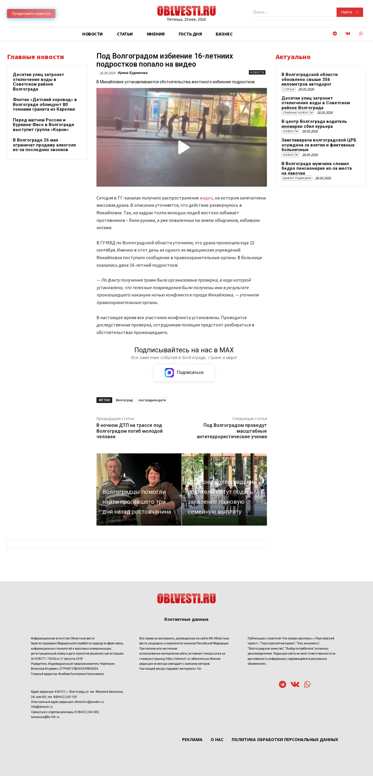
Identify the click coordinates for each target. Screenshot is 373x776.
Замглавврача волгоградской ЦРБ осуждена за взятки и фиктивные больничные (318, 144)
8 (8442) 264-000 (86, 712)
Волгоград (124, 400)
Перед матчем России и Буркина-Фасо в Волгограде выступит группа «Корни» (43, 124)
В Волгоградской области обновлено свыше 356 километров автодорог (309, 79)
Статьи (288, 89)
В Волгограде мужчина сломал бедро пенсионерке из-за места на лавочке (316, 168)
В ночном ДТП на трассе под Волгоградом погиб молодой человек (129, 431)
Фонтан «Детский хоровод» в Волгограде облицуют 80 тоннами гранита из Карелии (45, 104)
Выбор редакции (297, 178)
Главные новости (298, 112)
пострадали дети (152, 400)
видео (206, 198)
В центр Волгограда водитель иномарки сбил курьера (314, 124)
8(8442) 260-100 (65, 697)
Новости (257, 72)
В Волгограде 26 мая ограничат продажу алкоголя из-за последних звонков (44, 144)
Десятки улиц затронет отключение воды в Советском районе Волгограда (38, 82)
